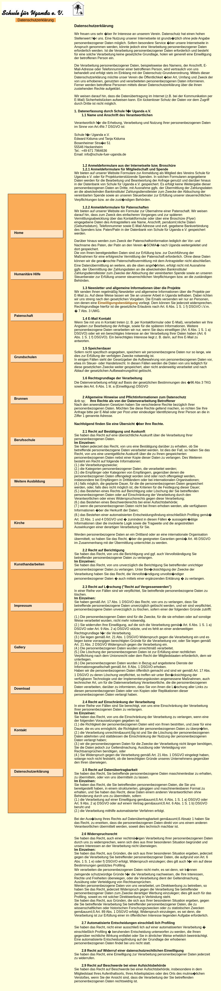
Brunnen (21, 398)
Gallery (19, 647)
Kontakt (20, 730)
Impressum (23, 605)
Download (22, 688)
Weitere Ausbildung (29, 481)
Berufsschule (24, 440)
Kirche (19, 523)
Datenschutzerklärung (31, 771)
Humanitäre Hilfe (27, 274)
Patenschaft (23, 315)
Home (18, 233)
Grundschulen (25, 357)
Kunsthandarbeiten (29, 564)
